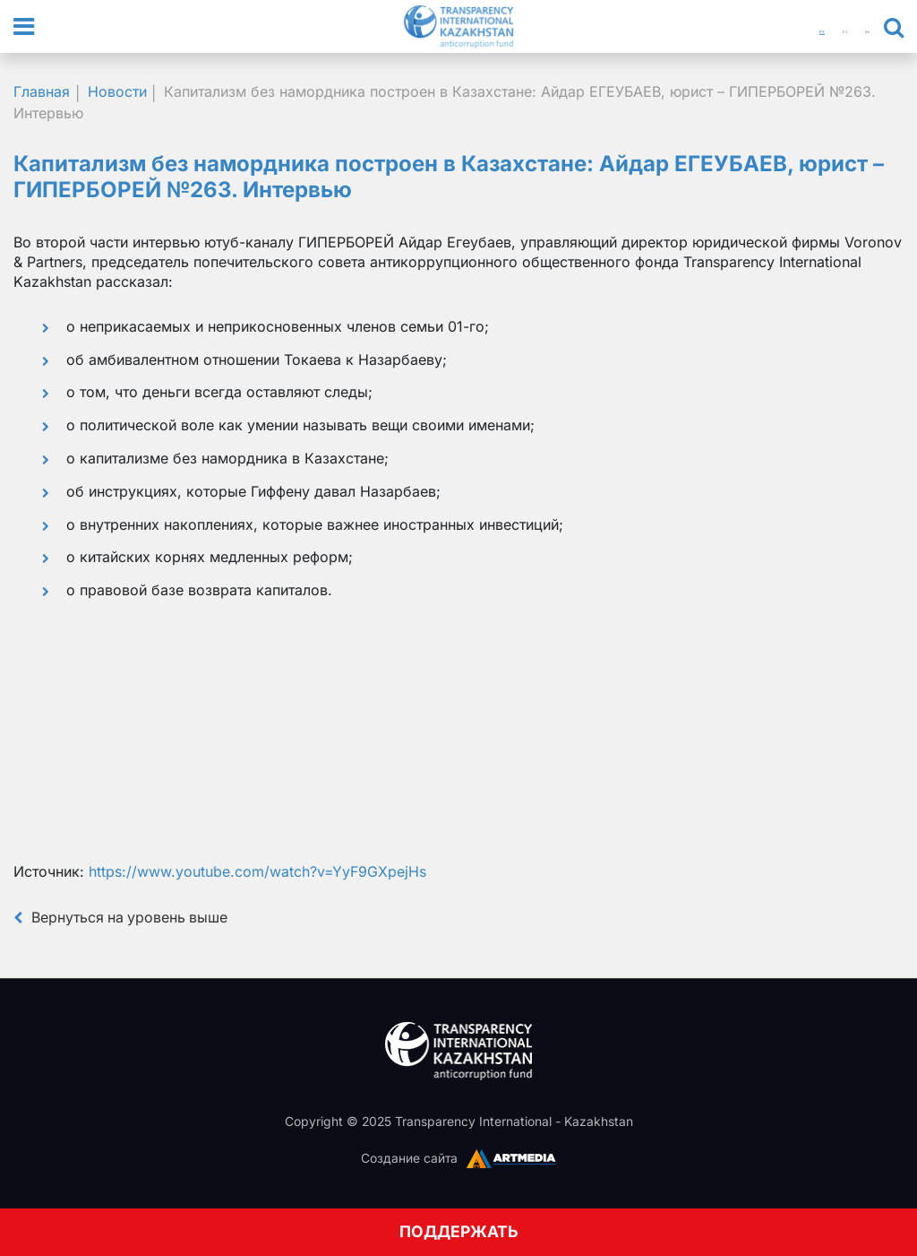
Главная (41, 91)
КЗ (820, 27)
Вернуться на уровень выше (122, 915)
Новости (117, 91)
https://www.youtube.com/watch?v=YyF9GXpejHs (257, 870)
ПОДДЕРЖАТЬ (458, 1231)
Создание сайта (409, 1155)
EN (859, 27)
